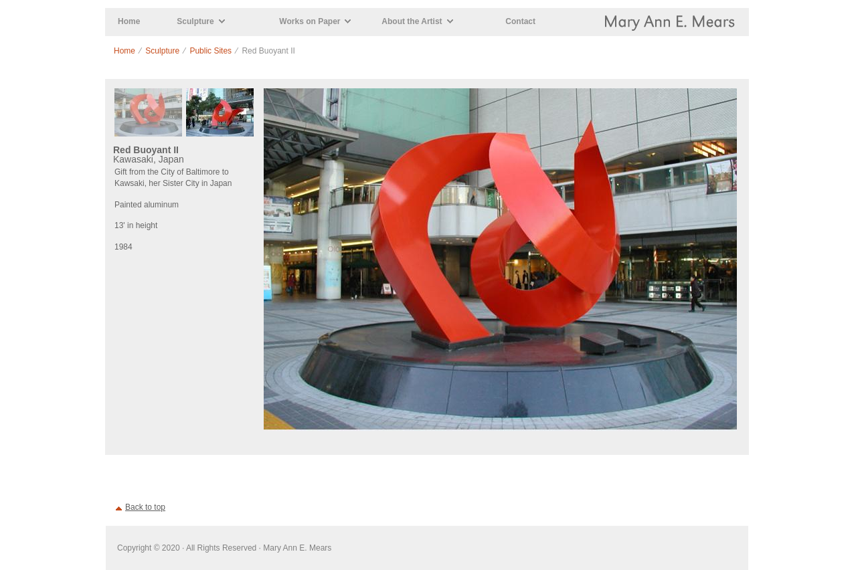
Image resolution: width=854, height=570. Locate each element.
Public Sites (210, 51)
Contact (520, 21)
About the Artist (411, 21)
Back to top (145, 507)
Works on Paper (309, 21)
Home (129, 21)
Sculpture (195, 21)
